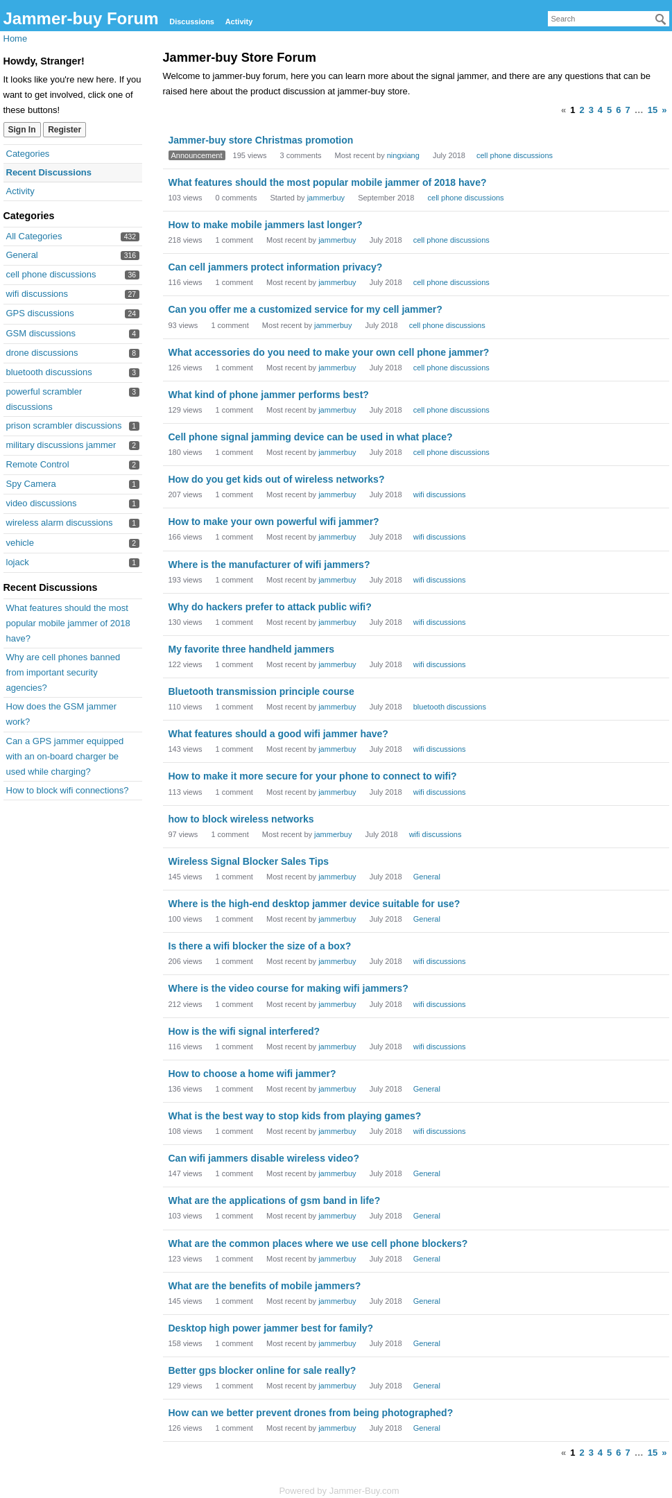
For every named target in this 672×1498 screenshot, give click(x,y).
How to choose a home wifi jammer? (252, 1073)
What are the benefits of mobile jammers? (265, 1285)
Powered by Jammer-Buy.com (339, 1491)
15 (652, 110)
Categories (28, 153)
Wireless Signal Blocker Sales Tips (249, 861)
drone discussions (42, 352)
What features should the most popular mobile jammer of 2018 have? (68, 623)
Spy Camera (31, 484)
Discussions (191, 21)
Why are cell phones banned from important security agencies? (63, 672)
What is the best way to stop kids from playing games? (295, 1115)
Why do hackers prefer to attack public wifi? (270, 606)
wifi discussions (37, 294)
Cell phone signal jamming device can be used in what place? (311, 436)
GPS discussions (40, 313)
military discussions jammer (61, 445)
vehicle (20, 542)
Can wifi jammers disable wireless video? (264, 1158)
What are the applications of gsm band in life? (275, 1200)
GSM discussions (41, 333)
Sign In (22, 130)
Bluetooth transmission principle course (261, 691)
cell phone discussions (51, 274)
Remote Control (37, 464)
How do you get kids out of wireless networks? (277, 479)
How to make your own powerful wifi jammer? (274, 521)
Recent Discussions (49, 172)
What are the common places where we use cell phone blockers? (318, 1243)
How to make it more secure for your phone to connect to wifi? (313, 776)
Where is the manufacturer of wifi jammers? (269, 564)
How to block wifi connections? (67, 790)
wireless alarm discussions (59, 522)
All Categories (34, 236)
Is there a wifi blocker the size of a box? (260, 946)
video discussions (41, 503)
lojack (17, 562)
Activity (239, 21)
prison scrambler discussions (64, 425)
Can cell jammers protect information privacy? (276, 267)
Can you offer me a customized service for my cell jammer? (305, 309)
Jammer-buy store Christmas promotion (261, 140)
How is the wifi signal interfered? (244, 1031)
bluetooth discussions (49, 372)
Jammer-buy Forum (81, 18)
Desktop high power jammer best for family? (271, 1328)
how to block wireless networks (241, 819)
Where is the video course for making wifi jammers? (288, 988)
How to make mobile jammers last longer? (266, 224)
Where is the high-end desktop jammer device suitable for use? (314, 903)
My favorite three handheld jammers (252, 649)
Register (64, 130)
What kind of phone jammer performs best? (269, 394)
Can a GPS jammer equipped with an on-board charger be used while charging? (65, 756)
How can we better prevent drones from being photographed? (311, 1412)
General (22, 255)
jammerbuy (326, 197)
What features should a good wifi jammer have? (278, 733)
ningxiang (403, 155)
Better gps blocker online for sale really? (262, 1370)
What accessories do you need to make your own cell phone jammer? (329, 352)
